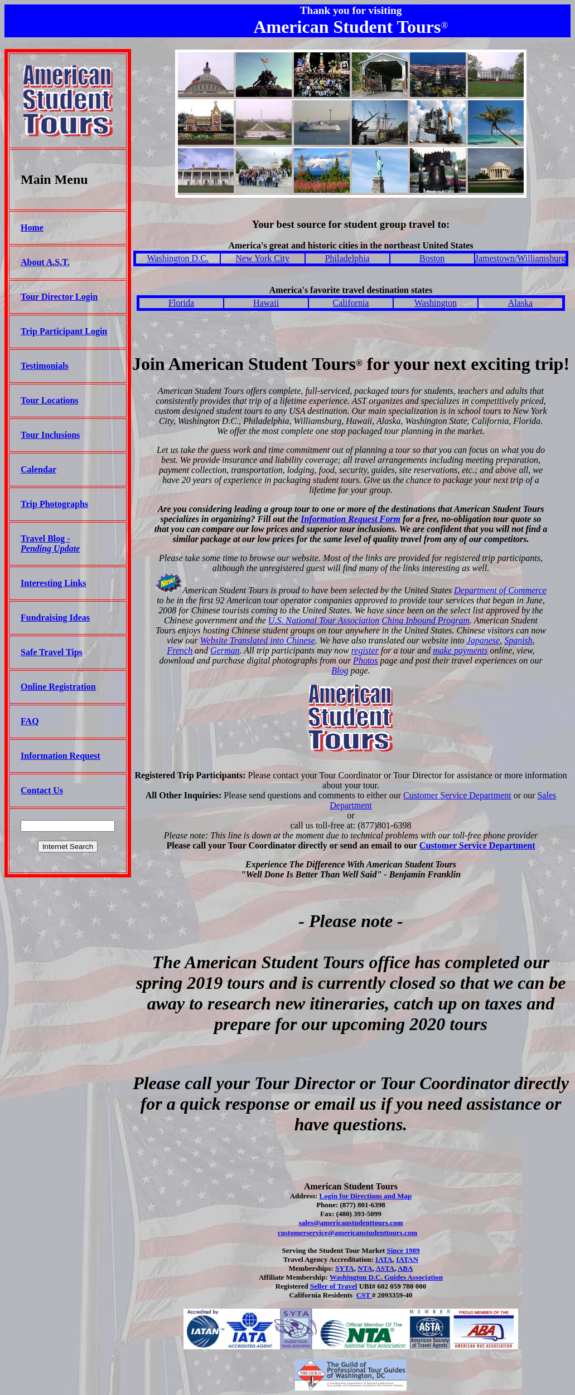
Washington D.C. (178, 258)
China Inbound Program (425, 620)
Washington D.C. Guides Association (386, 1277)
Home (32, 227)
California (351, 303)
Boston (431, 258)
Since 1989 (403, 1250)
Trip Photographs (54, 504)
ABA (405, 1268)
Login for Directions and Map (366, 1196)
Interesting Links (53, 583)
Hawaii (266, 303)
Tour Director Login (59, 296)
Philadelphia (347, 258)
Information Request (60, 755)
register (365, 650)
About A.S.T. (45, 262)
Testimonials (45, 365)
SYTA (344, 1268)
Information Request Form (350, 519)
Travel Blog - (50, 543)
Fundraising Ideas (55, 617)
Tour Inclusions (50, 435)
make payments (460, 650)
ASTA (384, 1268)
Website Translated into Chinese (257, 640)
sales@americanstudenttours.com (351, 1222)
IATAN (407, 1259)
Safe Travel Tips (52, 652)
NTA (364, 1268)
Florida (181, 303)
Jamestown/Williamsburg (520, 258)
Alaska (520, 303)
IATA (384, 1259)
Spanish (518, 640)
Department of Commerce (500, 590)
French (179, 650)
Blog (339, 670)
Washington (435, 303)
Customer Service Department (457, 795)
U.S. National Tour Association (324, 620)
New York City (262, 258)
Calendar (38, 469)
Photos (365, 660)
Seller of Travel (333, 1286)
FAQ (30, 721)
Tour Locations (50, 400)
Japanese (483, 640)
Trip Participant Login (64, 331)
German (224, 650)
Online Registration (58, 686)
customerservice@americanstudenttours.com (347, 1232)
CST (364, 1295)
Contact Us (42, 790)
